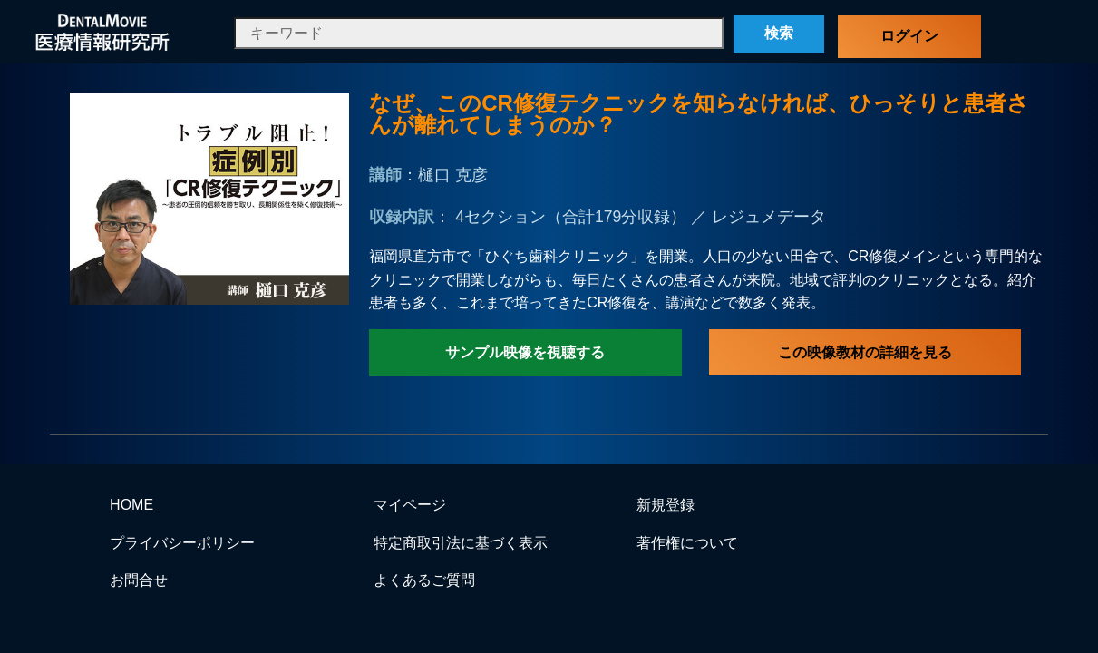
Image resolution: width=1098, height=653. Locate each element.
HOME (131, 504)
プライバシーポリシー (182, 543)
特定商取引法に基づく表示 (461, 543)
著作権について (687, 543)
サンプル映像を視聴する (525, 352)
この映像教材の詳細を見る (865, 352)
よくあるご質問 (424, 580)
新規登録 (665, 504)
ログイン (909, 36)
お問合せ (139, 580)
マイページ (410, 504)
